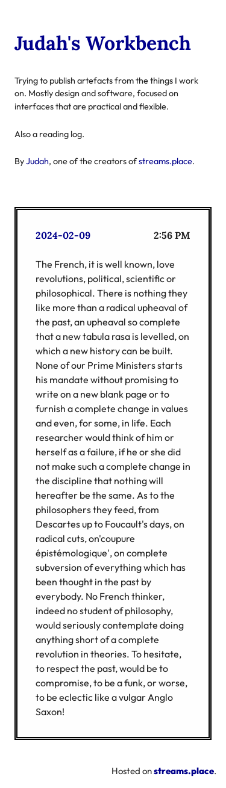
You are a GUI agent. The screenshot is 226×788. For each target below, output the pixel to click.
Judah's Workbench (102, 43)
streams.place (165, 161)
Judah (37, 161)
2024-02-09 (63, 235)
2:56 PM (172, 235)
